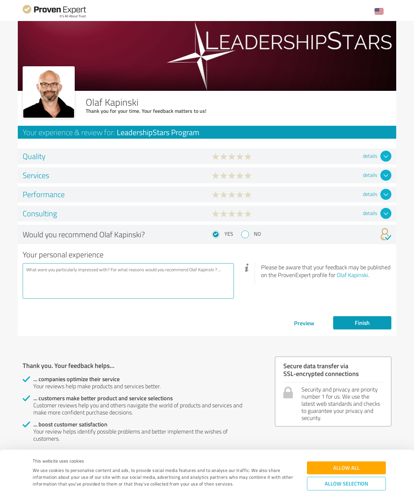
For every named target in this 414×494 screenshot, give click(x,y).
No (257, 233)
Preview (304, 323)
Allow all (346, 434)
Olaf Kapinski (352, 275)
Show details (247, 482)
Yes (228, 233)
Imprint (40, 464)
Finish (362, 322)
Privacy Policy (65, 464)
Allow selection (346, 450)
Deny (346, 470)
